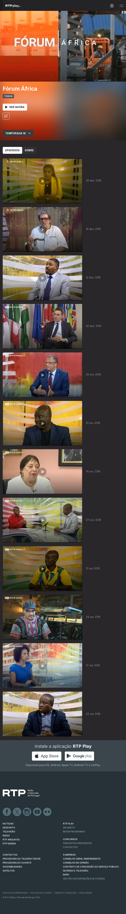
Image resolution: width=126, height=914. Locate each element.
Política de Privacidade (15, 893)
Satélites (9, 870)
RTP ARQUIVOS (11, 839)
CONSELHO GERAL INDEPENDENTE (82, 858)
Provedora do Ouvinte (17, 862)
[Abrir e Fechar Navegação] (121, 6)
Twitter (17, 812)
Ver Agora (15, 107)
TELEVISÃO (9, 831)
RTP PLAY (68, 823)
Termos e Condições (65, 893)
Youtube (37, 812)
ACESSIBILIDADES (12, 866)
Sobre (29, 150)
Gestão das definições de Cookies (84, 878)
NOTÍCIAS (8, 823)
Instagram (27, 812)
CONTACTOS (10, 854)
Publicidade (85, 893)
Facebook (7, 812)
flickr (47, 812)
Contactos (70, 847)
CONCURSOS (70, 839)
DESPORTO (9, 827)
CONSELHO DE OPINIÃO (76, 862)
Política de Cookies (41, 893)
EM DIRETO (69, 827)
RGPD (66, 874)
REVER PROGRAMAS (74, 831)
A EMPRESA (69, 854)
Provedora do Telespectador (21, 858)
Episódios (12, 150)
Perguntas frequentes (77, 843)
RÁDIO (6, 835)
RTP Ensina (9, 843)
